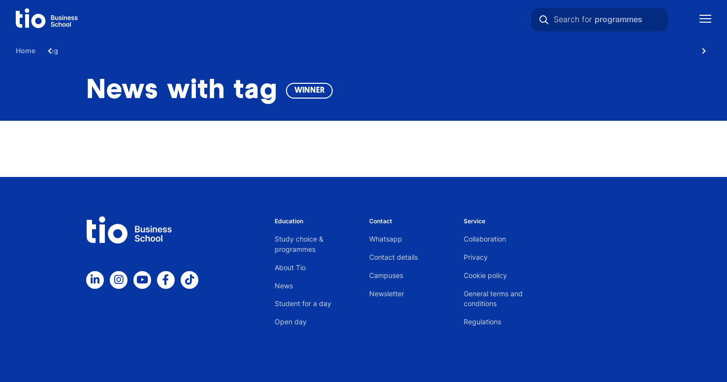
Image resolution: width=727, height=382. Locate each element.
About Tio (290, 267)
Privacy (476, 257)
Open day (291, 321)
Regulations (482, 321)
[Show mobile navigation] (705, 20)
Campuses (386, 275)
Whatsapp (385, 239)
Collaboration (485, 239)
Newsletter (386, 293)
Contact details (393, 257)
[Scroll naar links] (50, 50)
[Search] (544, 19)
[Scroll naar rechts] (704, 50)
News (284, 285)
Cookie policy (485, 275)
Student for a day (303, 303)
